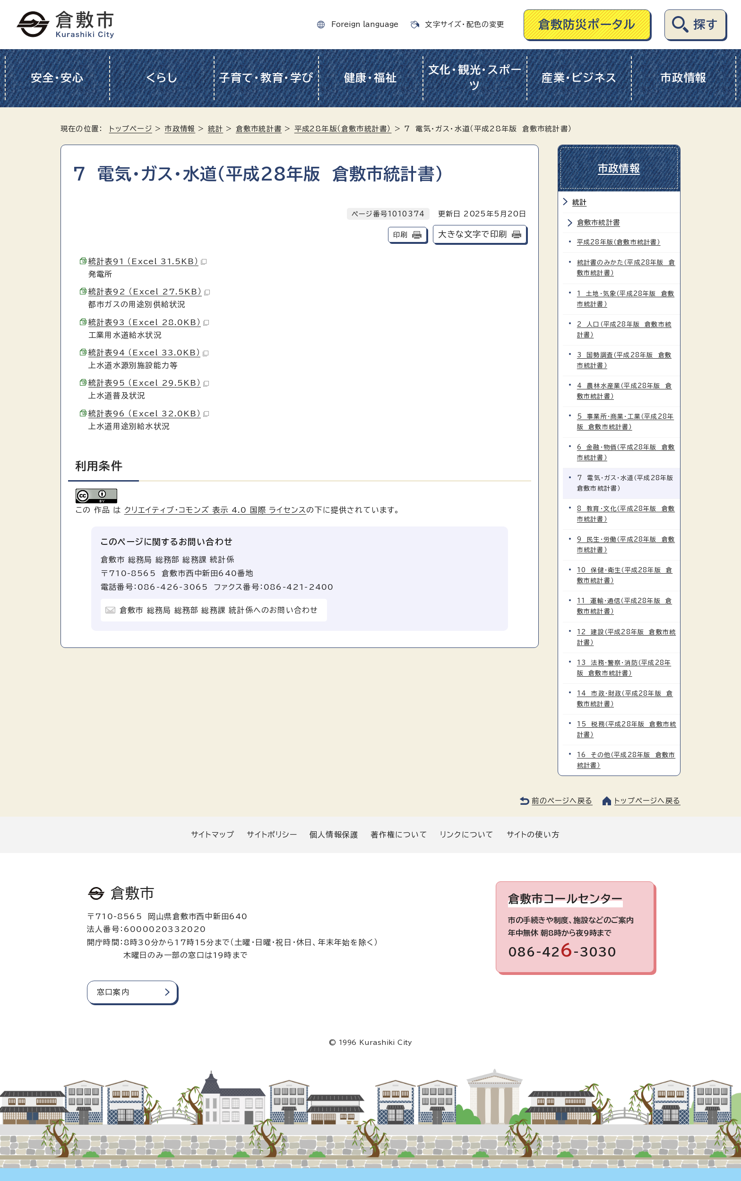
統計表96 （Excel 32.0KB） (148, 413)
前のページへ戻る (562, 799)
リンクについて (467, 833)
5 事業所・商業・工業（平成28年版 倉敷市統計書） (625, 421)
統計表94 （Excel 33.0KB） (148, 352)
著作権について (398, 833)
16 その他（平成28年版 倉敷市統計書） (626, 759)
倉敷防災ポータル (587, 24)
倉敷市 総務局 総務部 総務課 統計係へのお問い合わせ (219, 610)
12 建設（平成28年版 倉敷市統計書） (626, 636)
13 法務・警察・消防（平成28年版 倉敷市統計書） (624, 667)
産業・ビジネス (579, 77)
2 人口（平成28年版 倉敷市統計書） (624, 329)
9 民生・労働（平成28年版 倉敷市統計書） (626, 544)
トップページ (130, 128)
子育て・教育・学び (266, 77)
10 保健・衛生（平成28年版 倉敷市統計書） (624, 575)
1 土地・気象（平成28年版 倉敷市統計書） (625, 298)
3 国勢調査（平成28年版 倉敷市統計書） (624, 360)
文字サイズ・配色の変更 (464, 24)
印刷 (400, 234)
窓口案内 (113, 991)
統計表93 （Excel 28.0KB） (148, 322)
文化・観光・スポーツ (475, 78)
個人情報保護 (334, 833)
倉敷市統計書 (259, 128)
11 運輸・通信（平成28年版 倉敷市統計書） (624, 605)
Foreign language (364, 24)
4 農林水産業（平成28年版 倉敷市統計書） (624, 390)
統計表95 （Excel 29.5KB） (148, 383)
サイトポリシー (272, 833)
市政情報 (683, 77)
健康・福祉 (370, 77)
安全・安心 (57, 77)
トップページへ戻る (647, 799)
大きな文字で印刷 (472, 234)
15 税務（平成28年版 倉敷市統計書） (626, 728)
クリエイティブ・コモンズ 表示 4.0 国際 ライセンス (215, 510)
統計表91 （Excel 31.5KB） (147, 261)
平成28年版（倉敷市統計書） (343, 128)
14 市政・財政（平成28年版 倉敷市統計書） (625, 698)
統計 (215, 128)
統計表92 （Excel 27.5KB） (149, 291)
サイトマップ (212, 833)
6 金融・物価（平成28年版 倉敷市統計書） (626, 452)
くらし (162, 77)
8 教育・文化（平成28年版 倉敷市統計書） (626, 513)
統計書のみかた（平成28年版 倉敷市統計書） (626, 267)
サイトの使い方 (533, 833)
